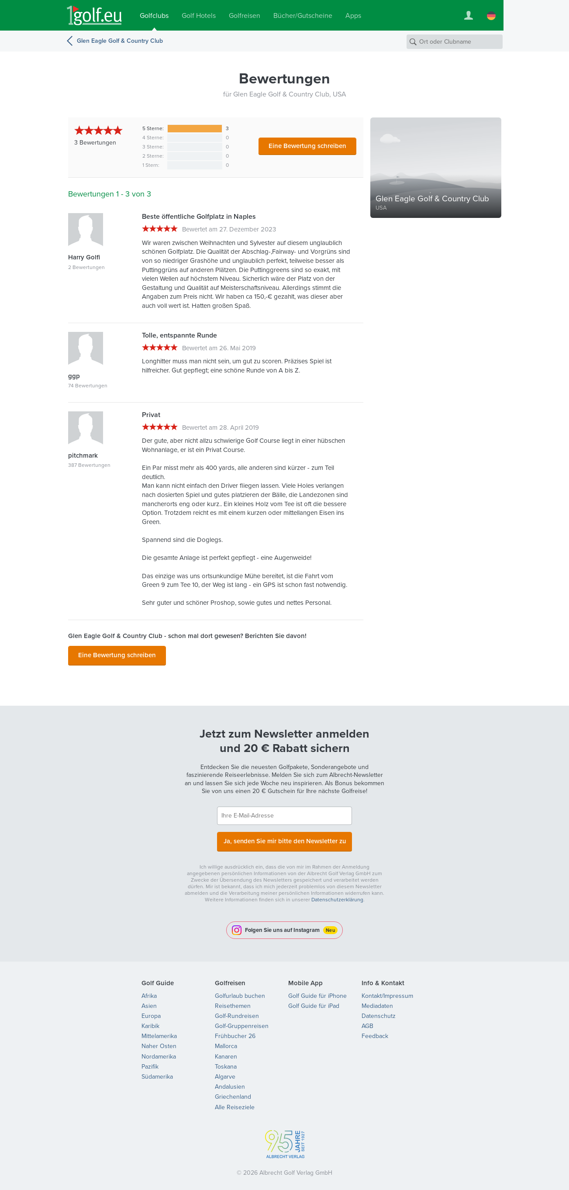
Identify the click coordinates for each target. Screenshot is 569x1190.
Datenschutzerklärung (337, 895)
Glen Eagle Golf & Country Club (120, 40)
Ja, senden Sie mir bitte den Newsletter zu (285, 837)
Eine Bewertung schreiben (307, 146)
